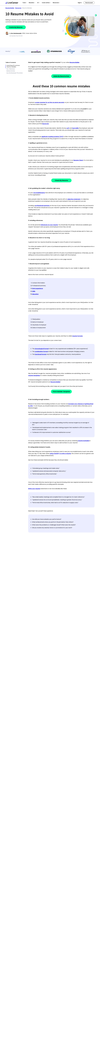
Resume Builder (9, 8)
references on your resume (49, 225)
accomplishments (39, 193)
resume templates (34, 375)
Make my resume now (61, 76)
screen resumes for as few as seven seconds (49, 102)
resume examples (83, 441)
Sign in (80, 2)
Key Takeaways (10, 69)
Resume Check (78, 160)
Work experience (37, 288)
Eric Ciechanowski (16, 33)
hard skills (75, 128)
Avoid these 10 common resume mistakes (13, 66)
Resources (18, 8)
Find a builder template (61, 392)
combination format (41, 351)
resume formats (77, 336)
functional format (40, 354)
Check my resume (61, 180)
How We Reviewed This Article (14, 73)
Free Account (89, 2)
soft (68, 128)
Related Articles (10, 71)
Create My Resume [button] (15, 27)
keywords (45, 124)
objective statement (73, 199)
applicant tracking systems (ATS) (52, 136)
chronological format (42, 349)
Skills (33, 291)
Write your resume (34, 489)
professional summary (42, 205)
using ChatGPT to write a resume (60, 453)
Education (35, 294)
